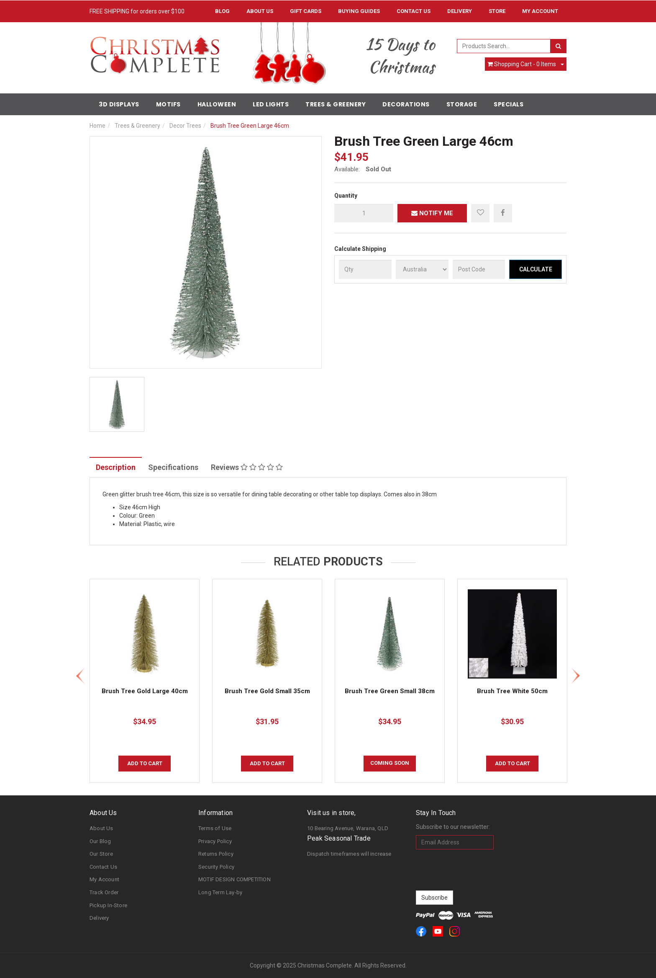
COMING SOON (389, 763)
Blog (222, 11)
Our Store (101, 854)
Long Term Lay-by (220, 892)
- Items (521, 64)
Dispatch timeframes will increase (349, 854)
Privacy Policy (215, 841)
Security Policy (216, 867)
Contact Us (413, 11)
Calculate (535, 269)
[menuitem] (503, 213)
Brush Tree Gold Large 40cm (145, 691)
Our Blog (100, 841)
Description (116, 467)
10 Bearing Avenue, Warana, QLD (347, 828)
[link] (421, 931)
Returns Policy (215, 854)
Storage (461, 104)
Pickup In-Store (108, 905)
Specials (508, 104)
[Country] (422, 269)
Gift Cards (305, 11)
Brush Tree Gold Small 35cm (267, 691)
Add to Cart (144, 763)
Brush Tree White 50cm (512, 691)
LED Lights (271, 104)
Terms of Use (214, 828)
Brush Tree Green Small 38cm (390, 691)
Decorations (406, 104)
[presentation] (479, 870)
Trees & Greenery (335, 104)
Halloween (216, 104)
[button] (480, 213)
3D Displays (119, 104)
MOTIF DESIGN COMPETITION (234, 879)
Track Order (104, 892)
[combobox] (504, 46)
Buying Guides (359, 11)
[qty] (363, 213)
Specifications (173, 467)
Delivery (459, 11)
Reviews (247, 467)
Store (497, 11)
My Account (104, 879)
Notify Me (432, 213)
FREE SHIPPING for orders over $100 (137, 11)
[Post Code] (479, 269)
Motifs (168, 104)
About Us (259, 11)
